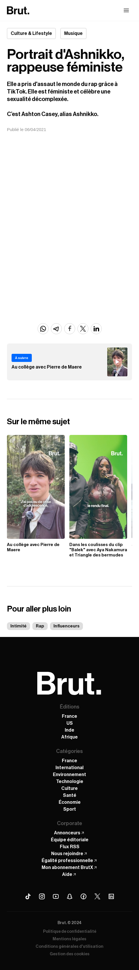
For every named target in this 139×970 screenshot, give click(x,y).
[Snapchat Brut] (69, 896)
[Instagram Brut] (42, 896)
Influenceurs (66, 626)
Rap (40, 626)
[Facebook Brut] (83, 896)
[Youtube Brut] (56, 896)
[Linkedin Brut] (111, 896)
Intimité (18, 626)
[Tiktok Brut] (28, 896)
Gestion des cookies (70, 954)
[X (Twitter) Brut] (97, 896)
